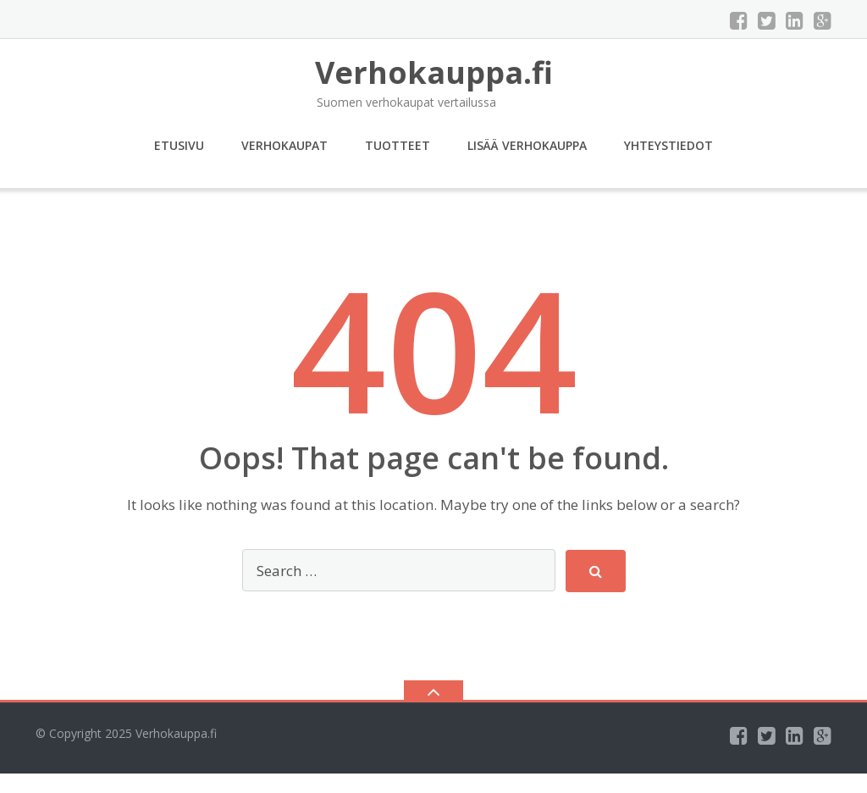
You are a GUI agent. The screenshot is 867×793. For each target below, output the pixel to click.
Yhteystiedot (668, 145)
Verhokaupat (284, 145)
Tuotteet (397, 145)
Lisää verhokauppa (527, 145)
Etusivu (179, 145)
